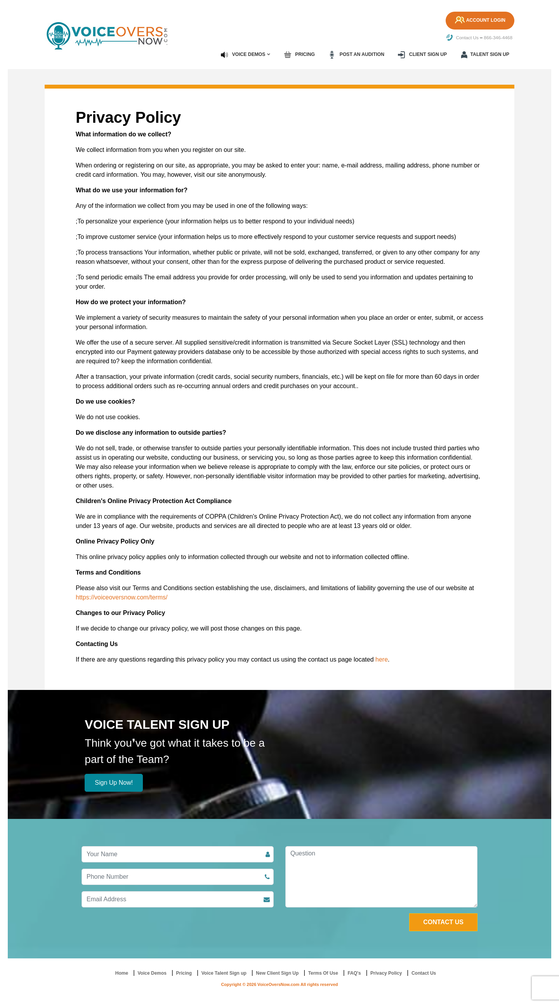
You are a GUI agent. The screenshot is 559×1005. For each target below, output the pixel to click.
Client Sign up (423, 54)
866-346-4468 (497, 37)
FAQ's (354, 972)
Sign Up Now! (114, 782)
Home (121, 972)
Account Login (479, 20)
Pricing (301, 54)
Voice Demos (245, 54)
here (381, 659)
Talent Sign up (485, 54)
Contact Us (461, 37)
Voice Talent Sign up (224, 972)
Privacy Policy (386, 972)
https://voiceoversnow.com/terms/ (122, 597)
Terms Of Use (323, 972)
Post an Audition (357, 54)
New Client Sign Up (277, 972)
